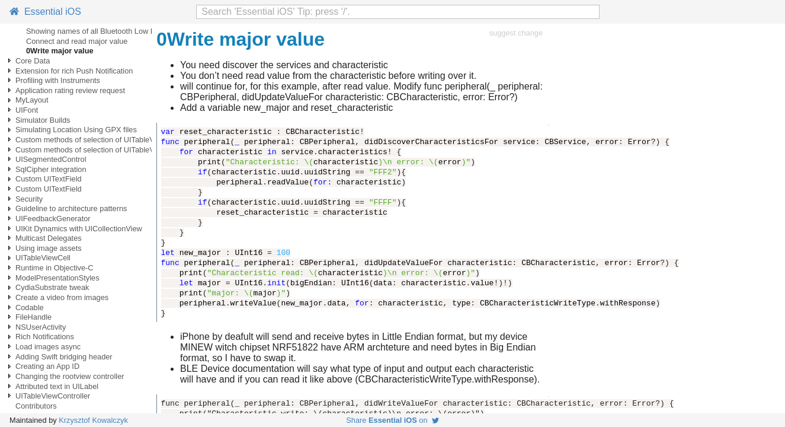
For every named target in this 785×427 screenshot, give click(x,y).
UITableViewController (52, 395)
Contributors (36, 405)
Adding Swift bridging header (64, 356)
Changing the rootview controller (69, 376)
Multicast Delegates (48, 238)
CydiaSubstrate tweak (52, 287)
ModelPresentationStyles (57, 277)
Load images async (48, 346)
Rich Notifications (44, 336)
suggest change (516, 32)
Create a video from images (61, 297)
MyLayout (31, 99)
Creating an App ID (47, 366)
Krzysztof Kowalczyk (93, 420)
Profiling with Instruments (57, 80)
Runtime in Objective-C (54, 267)
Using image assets (48, 248)
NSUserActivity (40, 327)
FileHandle (33, 317)
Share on (392, 420)
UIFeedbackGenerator (53, 218)
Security (29, 199)
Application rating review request (70, 90)
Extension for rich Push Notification (74, 70)
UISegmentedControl (50, 159)
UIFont (26, 110)
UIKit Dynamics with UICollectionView (78, 228)
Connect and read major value (76, 41)
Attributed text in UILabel (56, 386)
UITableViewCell (43, 257)
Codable (29, 307)
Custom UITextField (48, 178)
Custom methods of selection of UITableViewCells (98, 139)
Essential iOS (45, 12)
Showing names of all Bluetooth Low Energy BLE (108, 31)
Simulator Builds (42, 120)
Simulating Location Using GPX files (76, 129)
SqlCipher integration (50, 169)
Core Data (32, 60)
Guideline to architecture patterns (71, 208)
